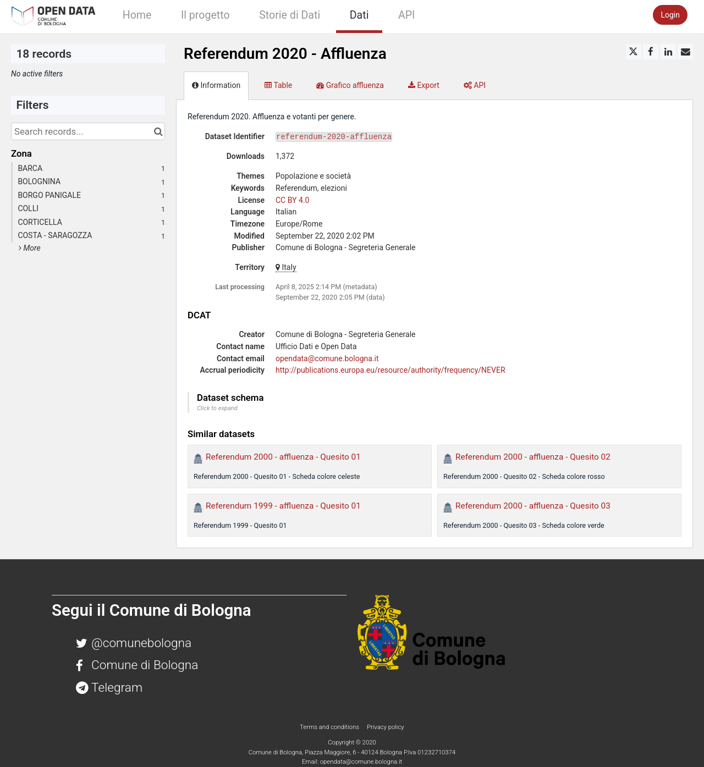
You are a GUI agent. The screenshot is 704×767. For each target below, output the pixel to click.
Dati (359, 15)
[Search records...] (88, 131)
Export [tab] (423, 85)
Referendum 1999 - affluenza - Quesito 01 (283, 506)
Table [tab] (278, 85)
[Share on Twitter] (633, 51)
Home (137, 15)
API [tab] (475, 85)
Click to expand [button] (217, 408)
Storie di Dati (289, 15)
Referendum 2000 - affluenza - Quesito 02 (532, 457)
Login (670, 14)
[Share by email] (685, 51)
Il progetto (205, 15)
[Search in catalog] (158, 131)
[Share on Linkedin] (668, 51)
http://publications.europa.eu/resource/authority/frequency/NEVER (390, 370)
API (406, 15)
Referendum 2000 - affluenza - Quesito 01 (283, 457)
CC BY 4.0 (292, 200)
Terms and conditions (330, 727)
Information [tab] (216, 85)
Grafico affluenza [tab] (350, 85)
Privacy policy (385, 727)
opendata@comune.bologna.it (327, 358)
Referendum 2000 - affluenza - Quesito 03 (532, 506)
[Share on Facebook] (650, 51)
